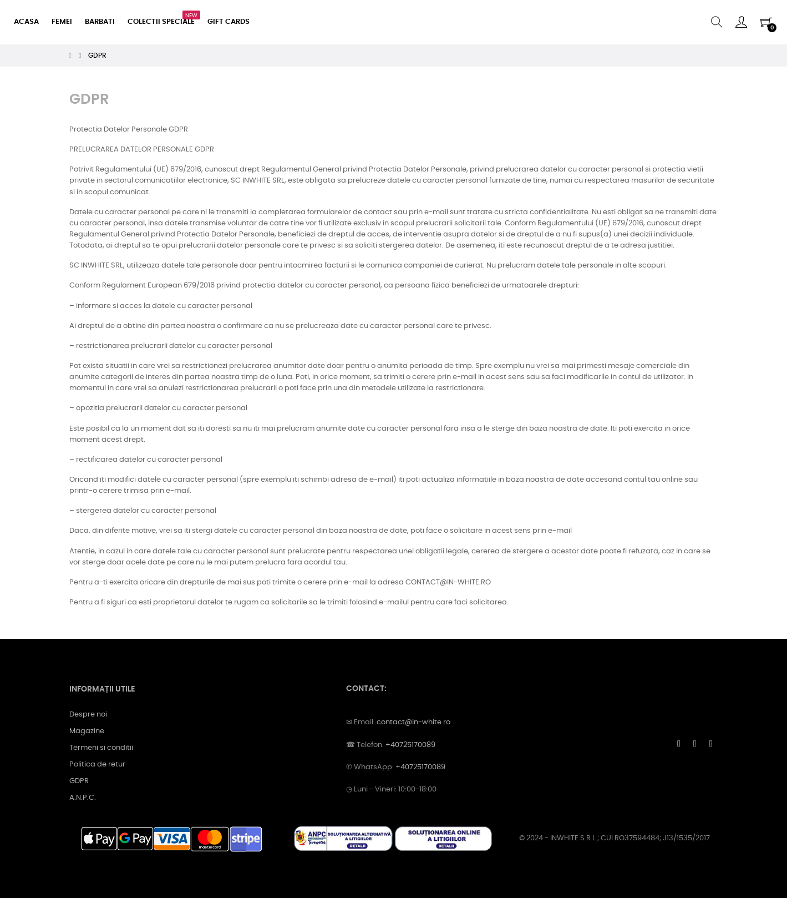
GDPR (79, 781)
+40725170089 (410, 745)
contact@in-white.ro (413, 722)
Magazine (86, 731)
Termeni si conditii (101, 747)
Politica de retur (97, 764)
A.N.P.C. (82, 797)
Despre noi (88, 714)
